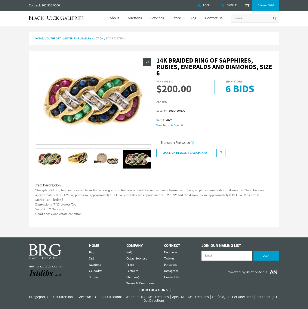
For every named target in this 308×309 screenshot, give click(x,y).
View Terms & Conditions (172, 125)
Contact (34, 5)
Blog (193, 18)
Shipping (132, 277)
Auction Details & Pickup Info (185, 152)
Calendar (95, 271)
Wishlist (147, 62)
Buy (91, 252)
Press (130, 265)
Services (157, 18)
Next (149, 159)
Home (39, 38)
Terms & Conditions (140, 283)
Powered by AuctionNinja (247, 272)
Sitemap (94, 277)
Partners (132, 271)
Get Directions (63, 297)
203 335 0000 (50, 5)
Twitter (169, 258)
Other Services (136, 258)
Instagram (171, 271)
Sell (91, 258)
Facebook (170, 252)
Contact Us (213, 18)
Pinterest (170, 265)
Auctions (135, 18)
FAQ (129, 252)
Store (176, 18)
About (114, 18)
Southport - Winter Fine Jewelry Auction (74, 38)
